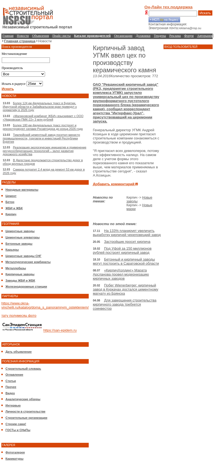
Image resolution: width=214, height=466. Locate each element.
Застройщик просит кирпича (127, 242)
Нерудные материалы (21, 189)
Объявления (40, 36)
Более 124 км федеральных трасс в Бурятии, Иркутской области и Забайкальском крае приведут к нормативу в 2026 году (40, 106)
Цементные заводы (20, 231)
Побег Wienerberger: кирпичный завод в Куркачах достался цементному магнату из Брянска (125, 289)
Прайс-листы (61, 36)
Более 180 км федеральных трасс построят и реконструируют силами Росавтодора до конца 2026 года (43, 127)
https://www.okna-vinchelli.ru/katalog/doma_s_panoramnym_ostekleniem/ (45, 305)
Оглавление (14, 374)
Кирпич (10, 214)
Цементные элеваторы (22, 237)
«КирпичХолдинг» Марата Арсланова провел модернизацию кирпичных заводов (121, 274)
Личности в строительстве (25, 411)
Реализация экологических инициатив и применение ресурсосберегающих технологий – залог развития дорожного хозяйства (44, 151)
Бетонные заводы (18, 243)
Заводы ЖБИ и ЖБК (20, 280)
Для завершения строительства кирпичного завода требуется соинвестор (124, 304)
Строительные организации (26, 417)
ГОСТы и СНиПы (17, 430)
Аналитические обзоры (22, 399)
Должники (143, 36)
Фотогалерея (15, 452)
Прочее (10, 387)
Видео (10, 393)
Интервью (13, 405)
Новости (23, 36)
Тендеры (160, 36)
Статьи (10, 381)
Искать (205, 13)
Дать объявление (18, 351)
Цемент (10, 196)
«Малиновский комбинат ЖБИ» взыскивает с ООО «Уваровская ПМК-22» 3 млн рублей (43, 117)
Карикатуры (14, 458)
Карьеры (12, 249)
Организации (123, 36)
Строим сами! (15, 424)
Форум (189, 36)
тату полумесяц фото (18, 315)
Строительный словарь (23, 368)
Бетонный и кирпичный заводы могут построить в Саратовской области (126, 261)
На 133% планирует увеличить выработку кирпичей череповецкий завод (127, 233)
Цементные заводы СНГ (23, 256)
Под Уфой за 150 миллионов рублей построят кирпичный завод (122, 250)
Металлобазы (15, 268)
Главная (7, 36)
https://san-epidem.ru (60, 330)
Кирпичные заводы (19, 274)
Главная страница (19, 41)
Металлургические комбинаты (27, 262)
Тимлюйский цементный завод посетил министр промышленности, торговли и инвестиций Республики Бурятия (41, 138)
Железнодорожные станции (26, 286)
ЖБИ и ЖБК (14, 208)
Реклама (175, 36)
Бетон (9, 202)
